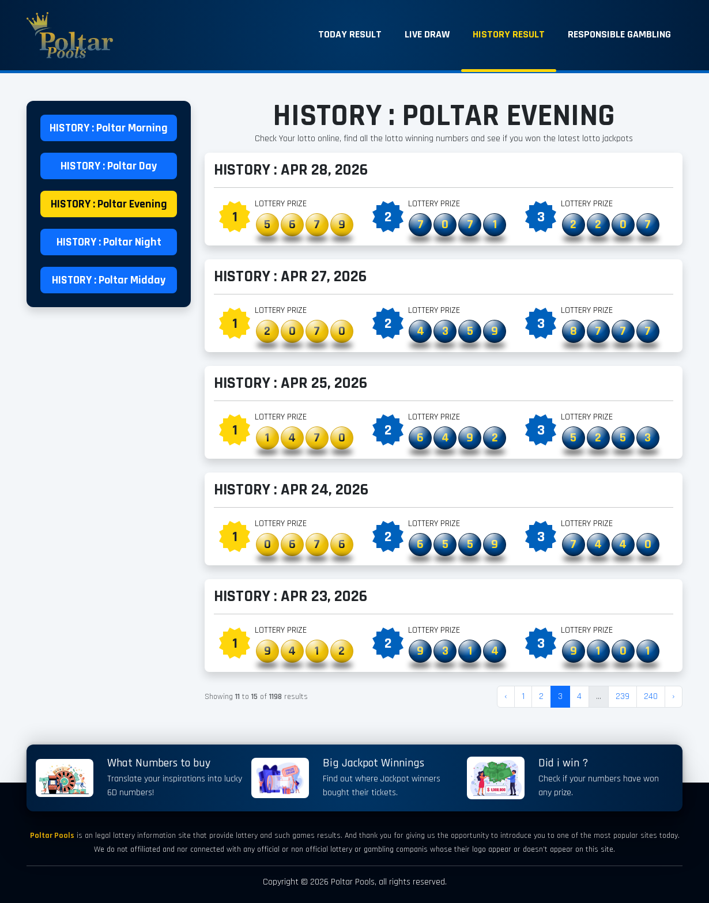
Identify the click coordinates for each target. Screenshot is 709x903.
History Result (509, 34)
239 (622, 696)
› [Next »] (673, 696)
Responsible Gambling (619, 34)
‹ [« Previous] (505, 696)
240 (651, 696)
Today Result (350, 34)
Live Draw (427, 34)
